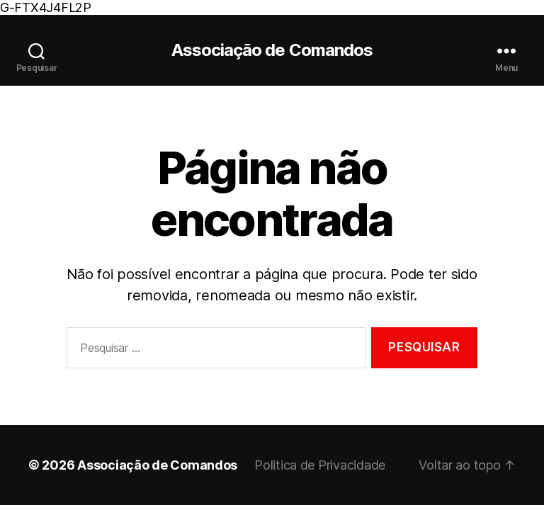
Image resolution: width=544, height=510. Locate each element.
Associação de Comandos (271, 50)
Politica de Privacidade (319, 465)
